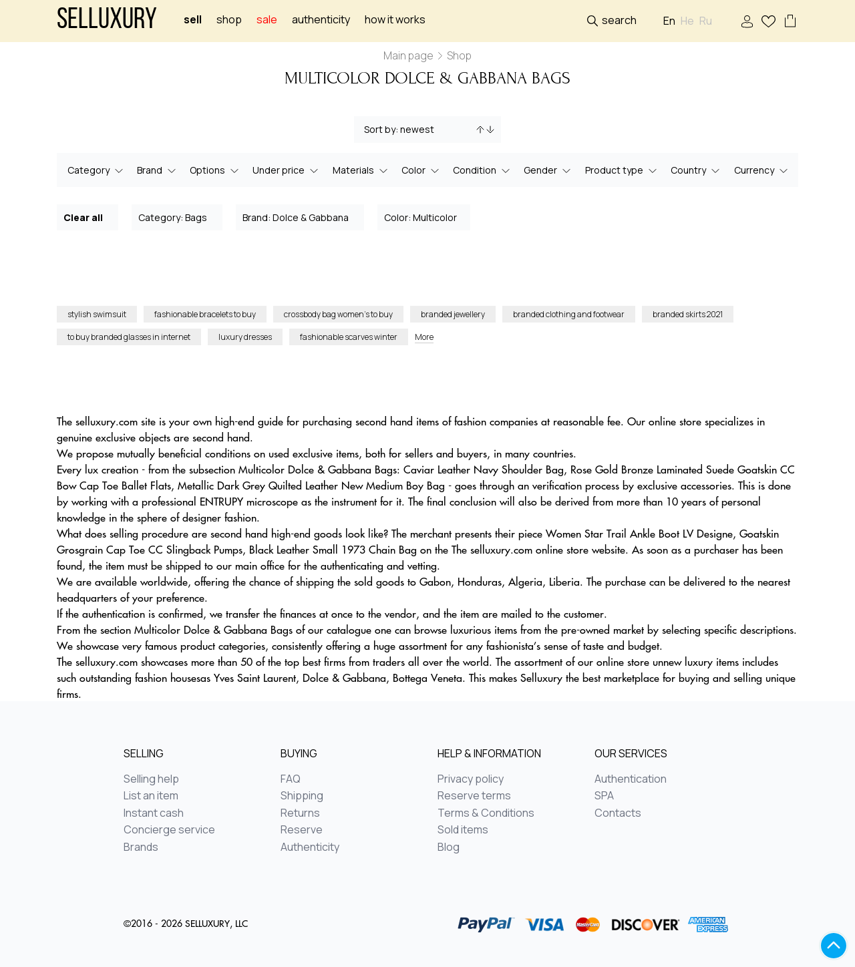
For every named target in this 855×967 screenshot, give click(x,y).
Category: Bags (177, 217)
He (687, 21)
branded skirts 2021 (688, 314)
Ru (705, 21)
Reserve (302, 830)
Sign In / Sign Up (747, 21)
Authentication (630, 779)
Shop (229, 20)
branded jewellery (453, 314)
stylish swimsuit (96, 314)
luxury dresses (245, 337)
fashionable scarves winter (348, 337)
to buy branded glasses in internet (128, 337)
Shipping (302, 796)
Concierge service (169, 830)
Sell (193, 20)
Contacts (617, 813)
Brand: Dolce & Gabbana (300, 217)
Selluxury (107, 21)
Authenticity (321, 20)
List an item (151, 796)
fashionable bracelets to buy (205, 314)
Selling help (151, 779)
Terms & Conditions (486, 813)
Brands (141, 847)
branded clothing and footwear (569, 314)
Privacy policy (471, 779)
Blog (449, 847)
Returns (300, 813)
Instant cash (154, 813)
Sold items (463, 830)
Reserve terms (474, 796)
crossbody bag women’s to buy (338, 314)
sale (266, 20)
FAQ (291, 779)
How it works (395, 20)
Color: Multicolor (424, 217)
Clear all (88, 217)
